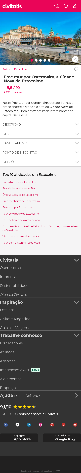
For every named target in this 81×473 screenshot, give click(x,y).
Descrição (12, 124)
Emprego (8, 388)
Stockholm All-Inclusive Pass (20, 188)
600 (7, 92)
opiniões (16, 92)
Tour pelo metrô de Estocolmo (21, 213)
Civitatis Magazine (15, 319)
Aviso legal (36, 471)
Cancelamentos (16, 143)
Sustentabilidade (14, 285)
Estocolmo (20, 69)
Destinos (7, 310)
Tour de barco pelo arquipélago (21, 220)
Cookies (58, 470)
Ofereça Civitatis (13, 294)
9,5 (13, 87)
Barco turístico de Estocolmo (20, 182)
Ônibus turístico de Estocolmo (20, 194)
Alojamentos (10, 379)
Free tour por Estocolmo (17, 207)
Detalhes (10, 134)
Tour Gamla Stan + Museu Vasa (21, 242)
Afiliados (7, 352)
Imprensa (8, 277)
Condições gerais (26, 471)
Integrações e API (14, 370)
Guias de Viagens (14, 328)
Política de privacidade (47, 471)
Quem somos (11, 268)
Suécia (7, 69)
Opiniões (10, 162)
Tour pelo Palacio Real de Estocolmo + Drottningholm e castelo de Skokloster (40, 228)
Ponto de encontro (20, 152)
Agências (7, 361)
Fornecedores (11, 343)
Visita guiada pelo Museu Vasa (21, 236)
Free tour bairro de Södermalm (21, 201)
